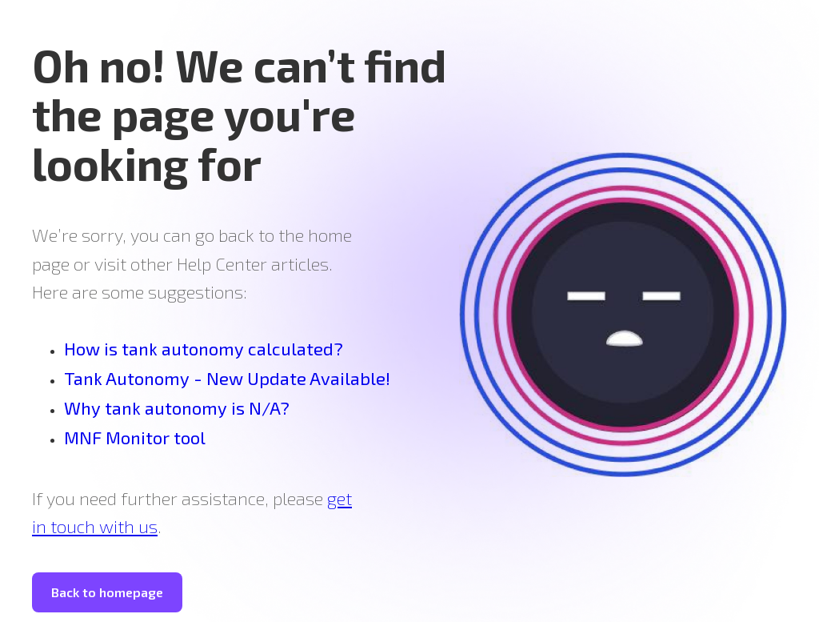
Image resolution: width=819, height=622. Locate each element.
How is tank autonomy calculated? (203, 348)
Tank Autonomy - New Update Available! (227, 377)
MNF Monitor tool (135, 437)
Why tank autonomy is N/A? (177, 407)
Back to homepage (107, 592)
